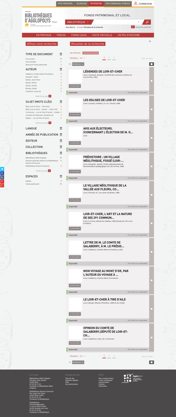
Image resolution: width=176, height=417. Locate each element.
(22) (43, 122)
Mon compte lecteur (106, 378)
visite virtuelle (102, 35)
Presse (61, 35)
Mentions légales (71, 380)
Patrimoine (103, 386)
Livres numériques (105, 380)
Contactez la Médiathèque (39, 399)
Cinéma (101, 384)
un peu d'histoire (129, 35)
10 (143, 58)
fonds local (79, 35)
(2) (43, 170)
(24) (43, 96)
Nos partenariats (71, 384)
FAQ (67, 382)
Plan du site (69, 378)
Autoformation (104, 382)
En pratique (43, 35)
